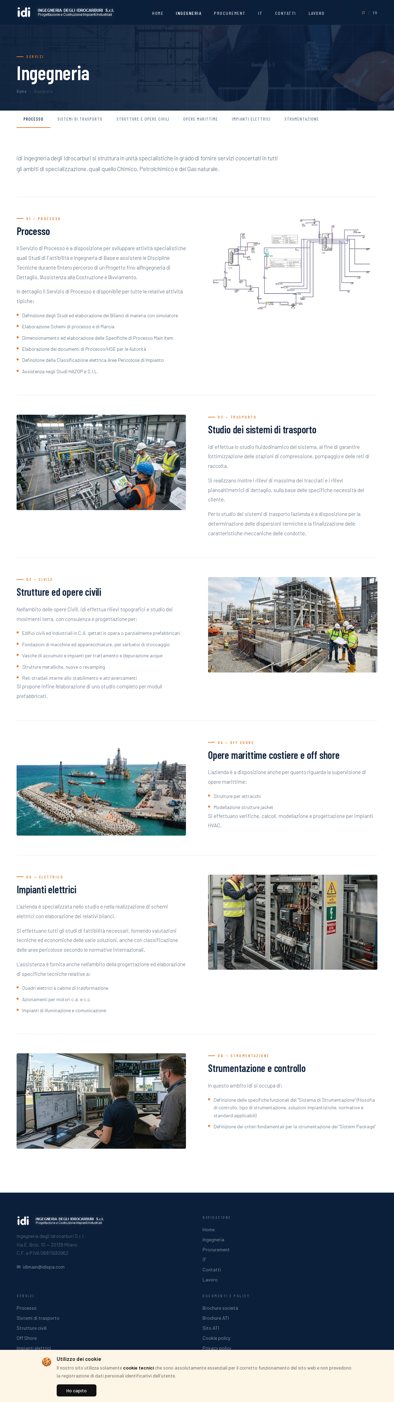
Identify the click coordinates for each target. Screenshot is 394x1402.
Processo (34, 119)
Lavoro (317, 13)
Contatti (285, 13)
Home (157, 13)
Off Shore (27, 1338)
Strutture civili (32, 1328)
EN (375, 12)
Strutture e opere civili (142, 119)
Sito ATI (211, 1328)
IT (260, 13)
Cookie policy (216, 1338)
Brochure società (220, 1308)
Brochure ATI (216, 1318)
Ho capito (76, 1390)
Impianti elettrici (251, 119)
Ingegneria (188, 13)
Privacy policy (217, 1348)
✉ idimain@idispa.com (41, 1267)
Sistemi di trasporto (80, 119)
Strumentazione (301, 119)
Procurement (230, 13)
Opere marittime (200, 119)
